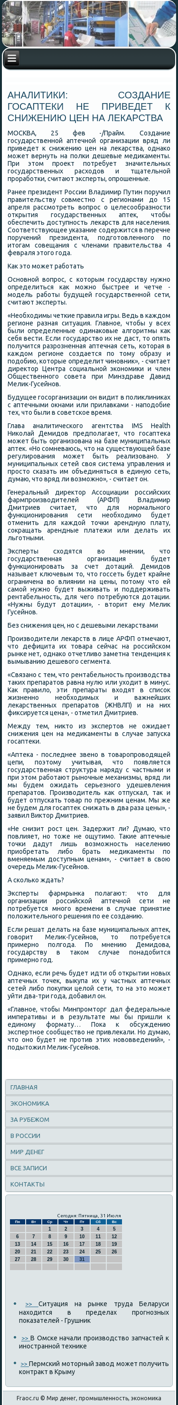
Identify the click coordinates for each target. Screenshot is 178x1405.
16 (65, 1244)
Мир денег (27, 1151)
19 (114, 1244)
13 (17, 1244)
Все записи (28, 1168)
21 (33, 1251)
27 (17, 1259)
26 (114, 1251)
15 (49, 1244)
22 (49, 1251)
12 (114, 1236)
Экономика (29, 1103)
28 (33, 1259)
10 (81, 1236)
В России (25, 1135)
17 (81, 1244)
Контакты (27, 1184)
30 (65, 1259)
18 (98, 1244)
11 (98, 1236)
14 (33, 1244)
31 (81, 1259)
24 (81, 1251)
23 (65, 1251)
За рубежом (29, 1119)
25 (98, 1251)
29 (49, 1259)
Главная (23, 1087)
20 (17, 1251)
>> (31, 1303)
